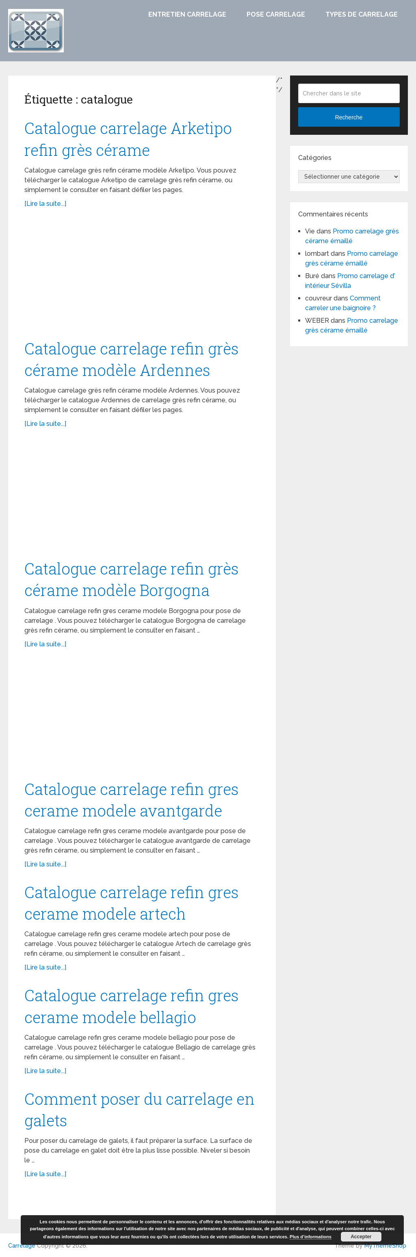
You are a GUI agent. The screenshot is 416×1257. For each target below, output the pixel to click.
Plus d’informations (311, 1236)
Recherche (349, 117)
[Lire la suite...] (45, 203)
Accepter (361, 1237)
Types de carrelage (361, 14)
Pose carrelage (276, 14)
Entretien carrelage (187, 14)
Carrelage (21, 1245)
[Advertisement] (142, 278)
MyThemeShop (385, 1245)
